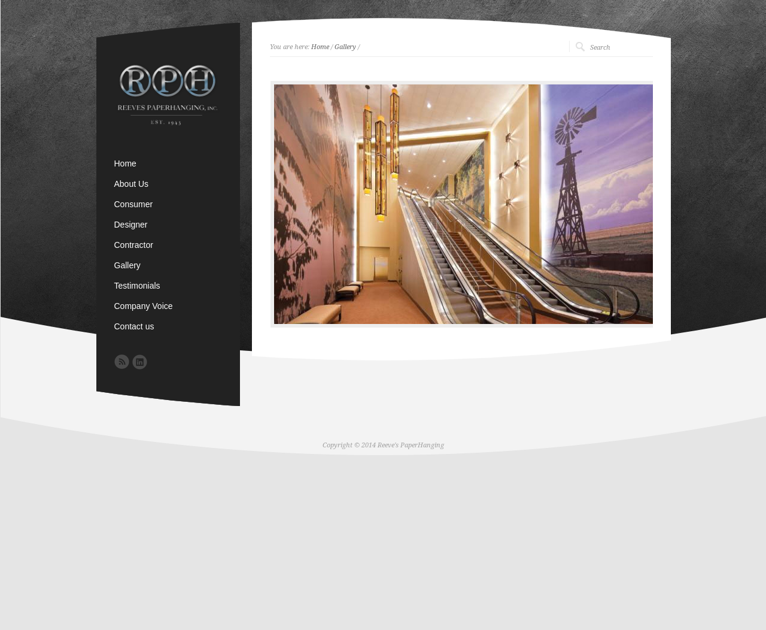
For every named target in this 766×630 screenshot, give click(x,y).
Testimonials (137, 285)
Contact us (134, 326)
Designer (131, 224)
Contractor (133, 245)
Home (320, 47)
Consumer (133, 204)
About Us (131, 184)
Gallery (345, 47)
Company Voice (143, 306)
